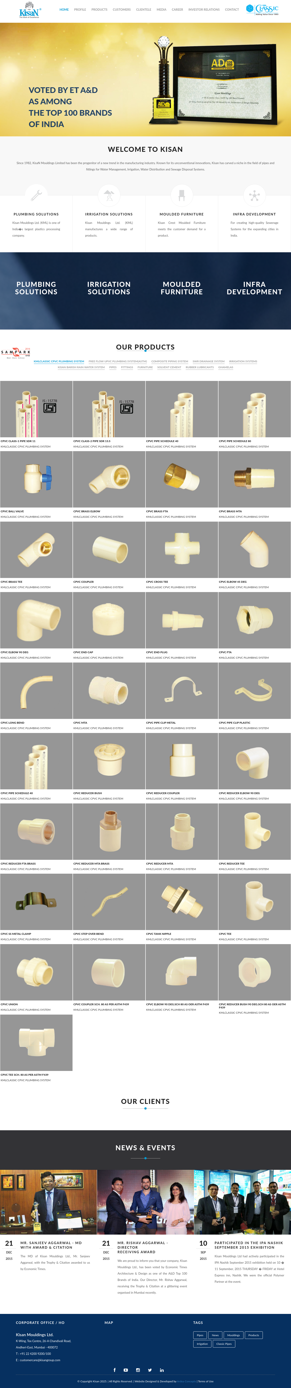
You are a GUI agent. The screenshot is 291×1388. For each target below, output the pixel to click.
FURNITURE (145, 367)
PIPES (113, 367)
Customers (122, 9)
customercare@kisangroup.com (40, 1360)
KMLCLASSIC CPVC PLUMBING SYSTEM (59, 361)
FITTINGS (127, 367)
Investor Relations (204, 9)
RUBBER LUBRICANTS (200, 367)
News (215, 1335)
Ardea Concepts (186, 1381)
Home (64, 9)
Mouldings (233, 1335)
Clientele (143, 9)
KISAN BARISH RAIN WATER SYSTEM (81, 367)
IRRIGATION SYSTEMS (243, 361)
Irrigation (202, 1343)
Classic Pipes (224, 1343)
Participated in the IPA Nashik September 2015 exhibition (249, 1245)
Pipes (200, 1335)
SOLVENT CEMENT (169, 367)
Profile (80, 9)
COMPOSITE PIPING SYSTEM (169, 361)
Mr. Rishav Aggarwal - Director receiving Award (143, 1247)
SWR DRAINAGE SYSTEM (209, 361)
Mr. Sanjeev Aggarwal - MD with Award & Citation (51, 1245)
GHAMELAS (225, 367)
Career (177, 9)
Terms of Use (205, 1381)
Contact (232, 9)
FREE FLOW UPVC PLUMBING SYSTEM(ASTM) (118, 361)
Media (161, 9)
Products (100, 9)
